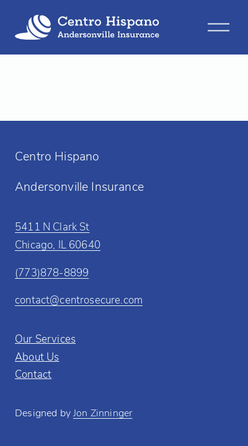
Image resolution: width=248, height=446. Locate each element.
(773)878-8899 (52, 272)
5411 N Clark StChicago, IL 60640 (57, 235)
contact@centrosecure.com (79, 299)
